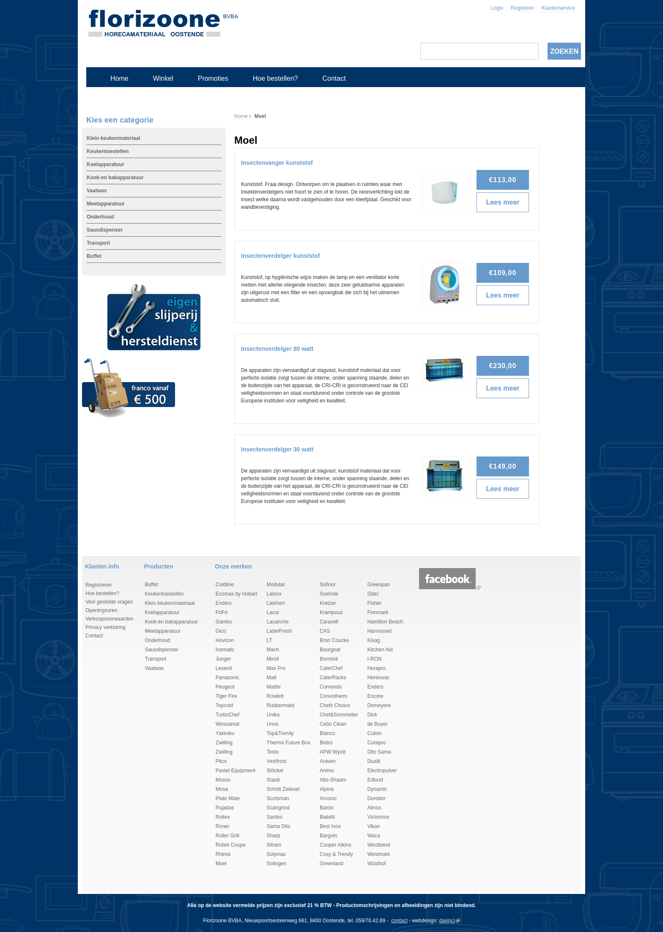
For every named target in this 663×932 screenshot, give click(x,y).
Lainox (274, 594)
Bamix (327, 808)
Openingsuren (101, 610)
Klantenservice (558, 8)
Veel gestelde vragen (109, 602)
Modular (276, 585)
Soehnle (329, 594)
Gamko (224, 622)
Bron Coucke (334, 640)
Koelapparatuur (105, 164)
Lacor (273, 612)
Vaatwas (97, 191)
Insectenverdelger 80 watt (277, 348)
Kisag (373, 640)
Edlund (375, 780)
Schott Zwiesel (283, 789)
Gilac (373, 594)
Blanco (327, 733)
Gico (221, 631)
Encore (375, 696)
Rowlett (275, 696)
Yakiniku (225, 733)
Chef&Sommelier (339, 715)
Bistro (326, 743)
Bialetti (327, 817)
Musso (223, 780)
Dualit (374, 761)
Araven (328, 761)
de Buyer (377, 724)
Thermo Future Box (288, 743)
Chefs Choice (335, 705)
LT (269, 640)
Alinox (374, 808)
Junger (223, 659)
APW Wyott (332, 752)
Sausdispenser (105, 230)
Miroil (273, 659)
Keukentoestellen (108, 151)
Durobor (376, 798)
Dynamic (377, 789)
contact (399, 921)
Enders (224, 603)
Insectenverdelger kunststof (280, 255)
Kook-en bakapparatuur (115, 177)
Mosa (222, 789)
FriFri (221, 612)
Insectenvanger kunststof (277, 162)
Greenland (331, 863)
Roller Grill (227, 836)
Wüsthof (376, 863)
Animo (327, 770)
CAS (325, 631)
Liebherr (276, 603)
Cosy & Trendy (336, 854)
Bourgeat (330, 650)
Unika (273, 715)
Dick (372, 715)
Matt (272, 678)
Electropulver (382, 770)
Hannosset (379, 631)
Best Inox (330, 826)
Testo (273, 752)
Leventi (224, 668)
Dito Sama (379, 752)
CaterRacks (333, 678)
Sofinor (328, 585)
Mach (273, 650)
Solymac (276, 854)
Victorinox (378, 817)
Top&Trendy (280, 733)
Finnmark (378, 612)
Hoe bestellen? (275, 78)
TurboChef (227, 715)
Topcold (224, 705)
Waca (373, 836)
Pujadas (225, 808)
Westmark (378, 854)
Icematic (225, 650)
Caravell (329, 622)
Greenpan (378, 585)
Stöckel (275, 770)
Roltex (223, 817)
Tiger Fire (226, 696)
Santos (274, 817)
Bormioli (329, 659)
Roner (223, 826)
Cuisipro (376, 743)
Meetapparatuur (106, 204)
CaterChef (331, 668)
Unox (273, 724)
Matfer (274, 687)
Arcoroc (328, 798)
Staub (273, 780)
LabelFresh (279, 631)
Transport (98, 243)
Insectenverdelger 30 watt (277, 449)
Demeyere (379, 705)
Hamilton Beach (385, 622)
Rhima (223, 854)
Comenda (331, 687)
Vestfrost (277, 761)
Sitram (274, 845)
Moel (221, 863)
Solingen (277, 863)
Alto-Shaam (333, 780)
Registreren (98, 585)
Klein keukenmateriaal (113, 138)
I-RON (374, 659)
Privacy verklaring (105, 627)
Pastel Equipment (235, 770)
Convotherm (333, 696)
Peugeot (225, 687)
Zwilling (224, 743)
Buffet (94, 256)
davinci (447, 921)
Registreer (522, 8)
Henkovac (378, 678)
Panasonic (227, 678)
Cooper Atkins (335, 845)
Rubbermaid (280, 705)
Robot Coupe (231, 845)
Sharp (273, 836)
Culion (374, 733)
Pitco (221, 761)
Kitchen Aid (380, 650)
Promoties (213, 78)
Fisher (374, 603)
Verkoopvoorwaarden (109, 619)
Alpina (327, 789)
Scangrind (278, 808)
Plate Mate (228, 798)
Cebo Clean (333, 724)
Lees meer (504, 202)
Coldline (225, 585)
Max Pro (276, 668)
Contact (333, 78)
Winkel (163, 78)
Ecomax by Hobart (237, 594)
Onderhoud (100, 217)
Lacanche (278, 622)
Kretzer (328, 603)
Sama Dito (278, 826)
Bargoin (328, 836)
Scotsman (278, 798)
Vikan (373, 826)
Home (119, 78)
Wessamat (227, 724)
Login (497, 8)
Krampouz (331, 612)
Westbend (378, 845)
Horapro (376, 668)
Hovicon (225, 640)
